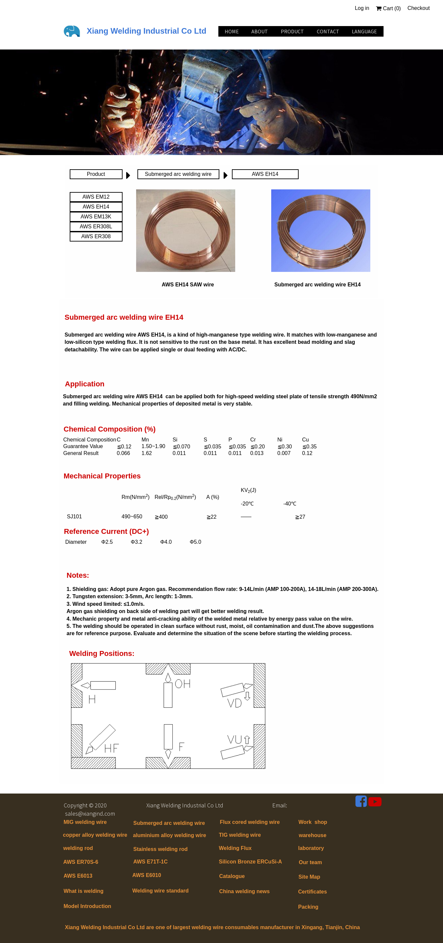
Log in (362, 8)
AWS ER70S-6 (80, 862)
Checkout (418, 8)
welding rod (78, 848)
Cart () (388, 8)
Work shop (313, 822)
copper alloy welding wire (95, 835)
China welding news (244, 891)
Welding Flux (235, 848)
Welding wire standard (161, 891)
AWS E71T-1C (150, 861)
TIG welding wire (240, 835)
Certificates (312, 891)
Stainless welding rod (160, 849)
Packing (308, 907)
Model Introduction (87, 906)
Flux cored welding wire (250, 822)
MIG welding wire (85, 822)
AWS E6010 (146, 875)
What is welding (84, 891)
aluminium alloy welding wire (169, 835)
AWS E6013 (78, 876)
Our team (310, 862)
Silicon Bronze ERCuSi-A (250, 861)
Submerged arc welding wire (169, 823)
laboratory (311, 848)
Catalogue (232, 876)
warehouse (313, 835)
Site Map (309, 877)
